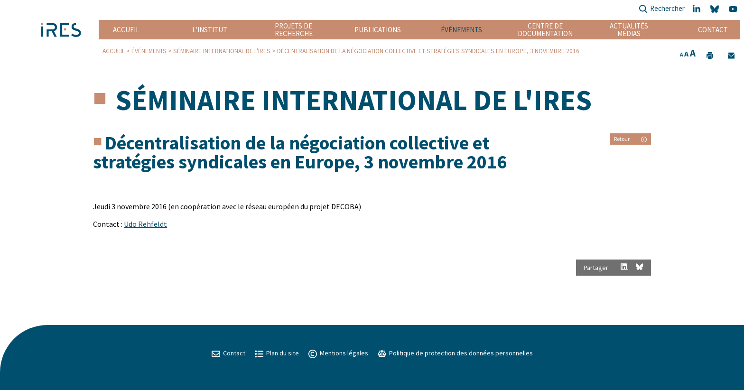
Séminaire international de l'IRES (221, 51)
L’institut (209, 29)
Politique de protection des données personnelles (455, 353)
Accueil (126, 29)
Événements (461, 29)
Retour (630, 138)
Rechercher (662, 9)
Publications (377, 29)
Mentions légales (338, 353)
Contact (713, 29)
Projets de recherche (294, 29)
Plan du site (277, 353)
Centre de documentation (545, 29)
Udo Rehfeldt (145, 224)
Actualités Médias (629, 29)
